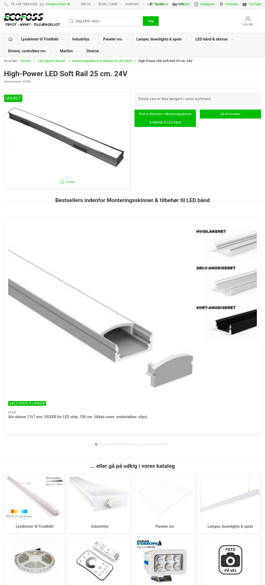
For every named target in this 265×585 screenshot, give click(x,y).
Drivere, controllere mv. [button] (30, 51)
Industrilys (99, 390)
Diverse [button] (95, 51)
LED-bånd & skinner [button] (215, 39)
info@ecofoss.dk (58, 4)
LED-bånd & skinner (52, 61)
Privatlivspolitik (211, 492)
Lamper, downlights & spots (230, 390)
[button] (67, 140)
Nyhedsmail (209, 525)
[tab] (123, 297)
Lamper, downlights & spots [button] (162, 39)
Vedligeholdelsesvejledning (221, 509)
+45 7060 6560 (178, 568)
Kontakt (132, 4)
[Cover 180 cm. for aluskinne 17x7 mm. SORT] (100, 240)
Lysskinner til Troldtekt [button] (43, 39)
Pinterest (231, 4)
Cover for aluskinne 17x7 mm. (164, 269)
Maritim (165, 453)
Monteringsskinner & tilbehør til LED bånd (102, 61)
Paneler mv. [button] (116, 39)
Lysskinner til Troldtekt (35, 390)
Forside (25, 61)
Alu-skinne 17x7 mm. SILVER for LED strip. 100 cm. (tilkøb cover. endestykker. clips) (32, 274)
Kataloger (207, 517)
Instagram (207, 4)
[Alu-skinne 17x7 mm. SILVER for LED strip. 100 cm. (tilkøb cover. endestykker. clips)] (34, 240)
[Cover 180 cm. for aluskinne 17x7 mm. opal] (230, 240)
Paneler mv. (165, 390)
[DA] (33, 21)
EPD (138, 525)
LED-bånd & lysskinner (153, 509)
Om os (86, 4)
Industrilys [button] (84, 39)
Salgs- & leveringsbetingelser (222, 501)
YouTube (254, 4)
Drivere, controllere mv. (100, 453)
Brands (178, 4)
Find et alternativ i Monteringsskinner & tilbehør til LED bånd (165, 118)
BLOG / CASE (107, 4)
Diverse (230, 453)
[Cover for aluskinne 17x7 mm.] (165, 240)
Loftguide (155, 4)
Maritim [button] (69, 51)
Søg (150, 21)
